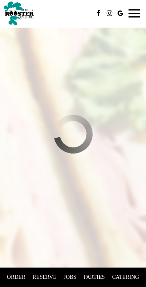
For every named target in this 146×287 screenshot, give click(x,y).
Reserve (44, 277)
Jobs (69, 277)
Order (16, 277)
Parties (94, 277)
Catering (125, 277)
